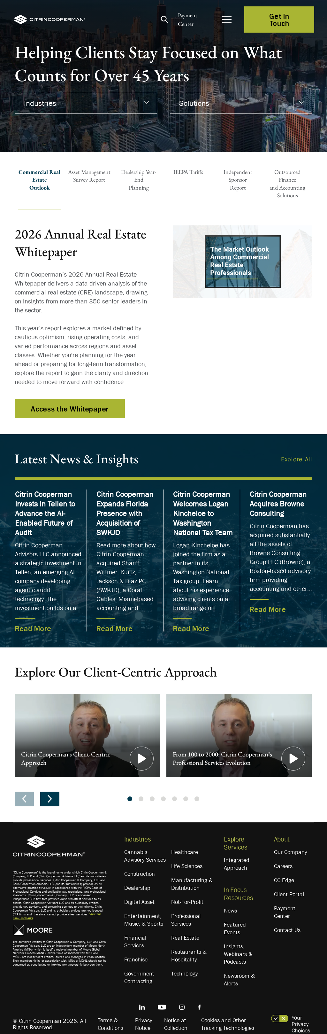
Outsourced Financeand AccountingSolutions (287, 183)
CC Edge (284, 880)
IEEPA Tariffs (188, 172)
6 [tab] (185, 798)
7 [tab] (196, 798)
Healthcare (184, 852)
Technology (184, 973)
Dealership (137, 888)
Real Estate (185, 938)
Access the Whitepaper (70, 408)
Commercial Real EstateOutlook (39, 179)
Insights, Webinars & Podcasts (238, 954)
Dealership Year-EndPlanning (138, 179)
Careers (283, 866)
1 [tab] (129, 798)
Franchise (136, 959)
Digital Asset (139, 902)
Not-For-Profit (187, 902)
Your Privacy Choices (301, 1024)
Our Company (290, 852)
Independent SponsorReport (238, 179)
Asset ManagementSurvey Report (89, 175)
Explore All (296, 459)
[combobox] (86, 103)
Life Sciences (186, 866)
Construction (139, 874)
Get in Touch (279, 19)
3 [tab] (152, 798)
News (230, 910)
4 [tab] (163, 798)
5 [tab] (174, 798)
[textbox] (82, 103)
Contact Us (287, 930)
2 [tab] (141, 798)
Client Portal (289, 894)
